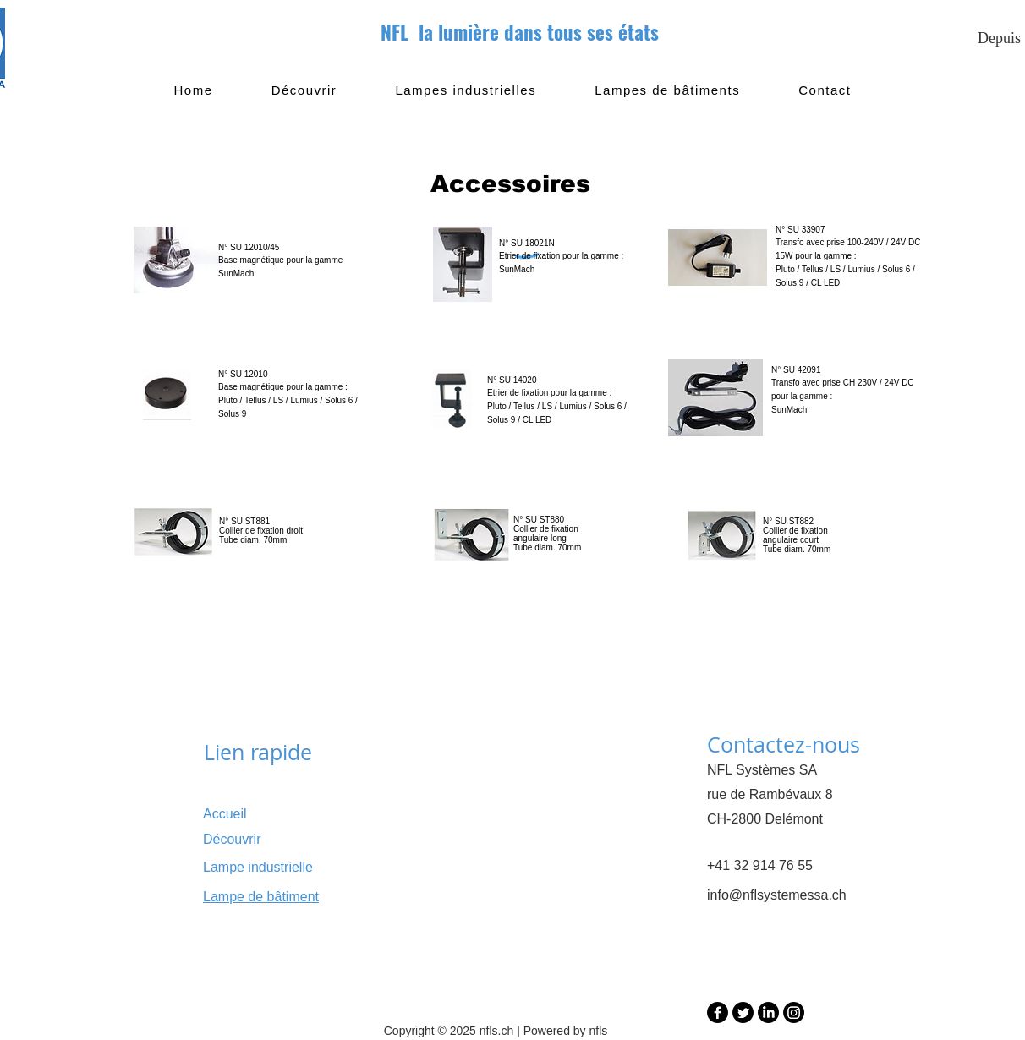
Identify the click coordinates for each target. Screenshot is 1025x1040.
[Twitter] (743, 1012)
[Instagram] (793, 1012)
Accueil (225, 814)
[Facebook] (717, 1012)
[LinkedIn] (768, 1012)
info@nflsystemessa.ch (777, 895)
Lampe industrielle (258, 867)
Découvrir (231, 839)
